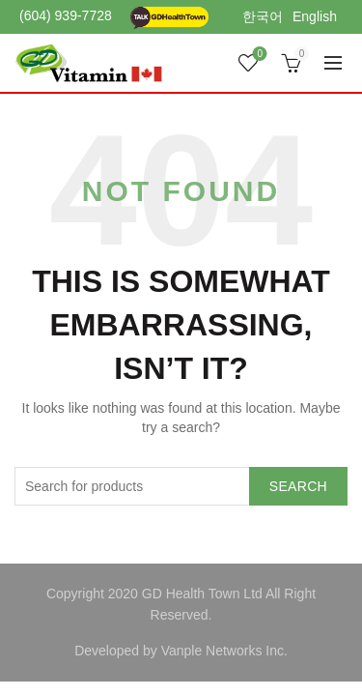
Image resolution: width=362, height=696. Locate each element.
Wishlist (258, 54)
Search (298, 486)
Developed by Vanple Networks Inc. (181, 650)
